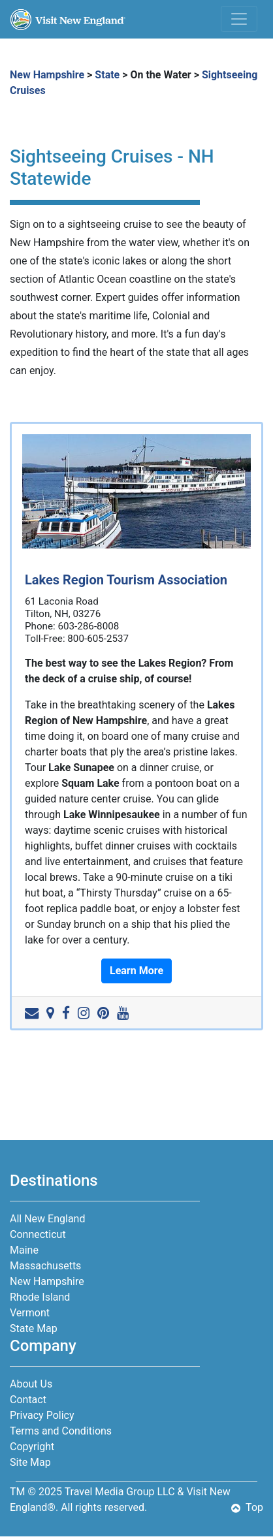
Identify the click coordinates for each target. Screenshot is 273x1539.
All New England (47, 1219)
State (107, 75)
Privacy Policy (42, 1415)
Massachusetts (45, 1266)
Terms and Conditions (61, 1431)
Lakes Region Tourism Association (126, 580)
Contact (28, 1399)
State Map (33, 1328)
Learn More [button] (136, 970)
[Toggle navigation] (239, 19)
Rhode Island (40, 1297)
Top (247, 1507)
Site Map (30, 1462)
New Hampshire (47, 75)
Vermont (30, 1313)
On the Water (160, 75)
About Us (31, 1384)
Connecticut (38, 1234)
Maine (24, 1250)
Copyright (32, 1446)
